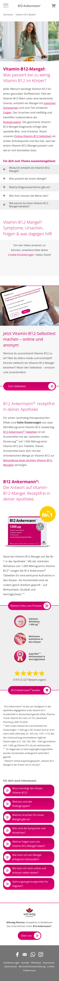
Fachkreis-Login (11, 962)
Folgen (7, 112)
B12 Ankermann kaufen (30, 690)
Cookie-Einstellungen (21, 255)
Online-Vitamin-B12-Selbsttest (32, 136)
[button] (29, 169)
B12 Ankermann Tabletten (20, 432)
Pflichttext (36, 962)
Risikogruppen (12, 122)
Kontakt (25, 962)
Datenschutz (10, 966)
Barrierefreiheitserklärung (32, 966)
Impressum (48, 962)
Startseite (8, 14)
